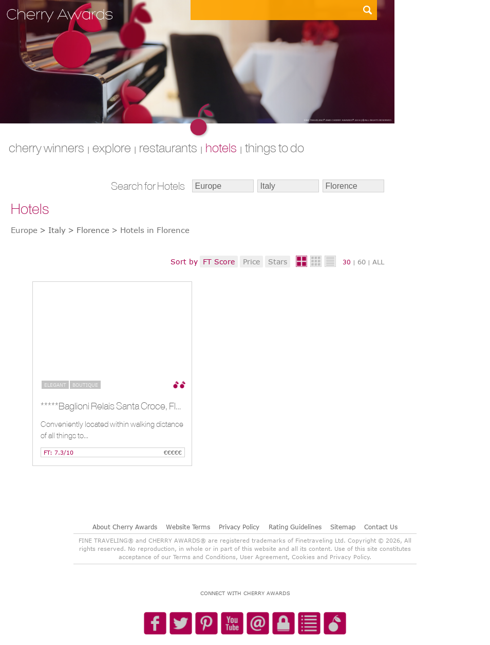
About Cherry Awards (124, 526)
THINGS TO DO (274, 147)
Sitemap (342, 526)
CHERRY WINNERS (46, 147)
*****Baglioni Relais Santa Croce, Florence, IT (111, 405)
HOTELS (221, 147)
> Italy (53, 230)
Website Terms (188, 526)
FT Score (219, 261)
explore (111, 147)
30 (347, 261)
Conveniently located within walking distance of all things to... (112, 430)
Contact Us (381, 526)
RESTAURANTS (168, 147)
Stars (277, 261)
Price (251, 261)
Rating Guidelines (295, 526)
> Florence (88, 230)
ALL (378, 262)
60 (361, 262)
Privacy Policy (239, 526)
